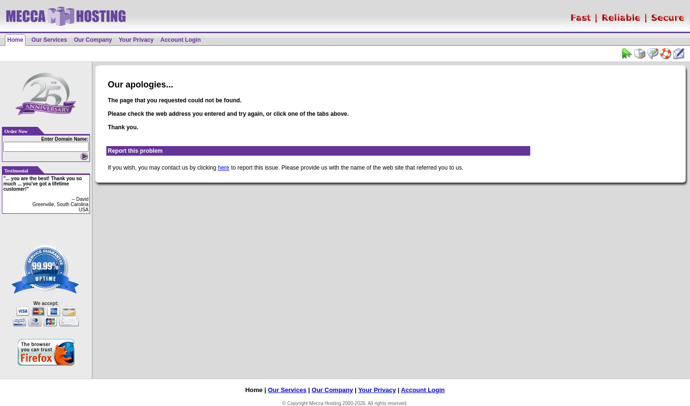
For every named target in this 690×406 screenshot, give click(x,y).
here (224, 167)
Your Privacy (136, 40)
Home (15, 40)
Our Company (93, 40)
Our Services (49, 40)
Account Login (180, 40)
